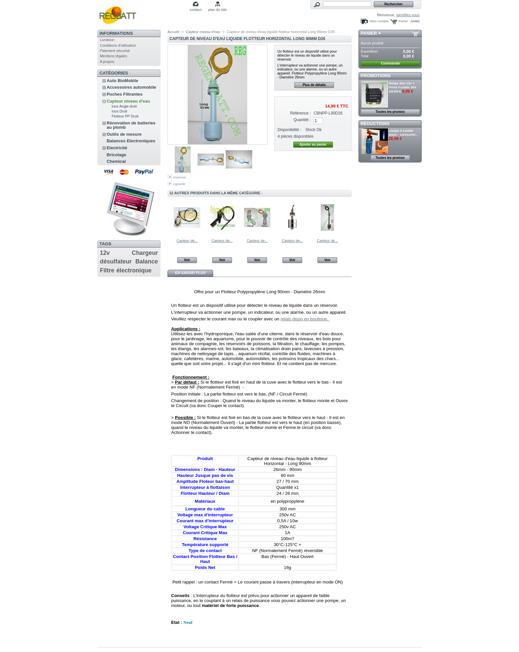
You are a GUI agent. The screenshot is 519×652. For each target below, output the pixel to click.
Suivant (348, 217)
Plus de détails (314, 85)
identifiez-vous (407, 15)
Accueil (173, 32)
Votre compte (378, 21)
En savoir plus (190, 273)
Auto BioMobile (122, 80)
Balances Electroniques (131, 140)
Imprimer (179, 177)
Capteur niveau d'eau (128, 101)
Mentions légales (113, 56)
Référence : (300, 113)
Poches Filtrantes (124, 94)
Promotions (376, 75)
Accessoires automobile (131, 87)
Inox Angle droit (124, 106)
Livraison (107, 40)
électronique (134, 270)
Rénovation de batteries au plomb (131, 125)
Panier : (404, 21)
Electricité (117, 147)
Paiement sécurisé (115, 51)
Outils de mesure (124, 134)
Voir (187, 260)
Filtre (107, 270)
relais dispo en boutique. (304, 318)
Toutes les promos (390, 112)
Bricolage (116, 154)
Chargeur (145, 253)
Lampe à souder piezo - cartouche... (403, 132)
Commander (390, 63)
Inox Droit (119, 111)
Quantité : (302, 119)
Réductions (375, 123)
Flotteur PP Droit (125, 116)
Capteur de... (187, 241)
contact (195, 10)
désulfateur (116, 261)
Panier (369, 33)
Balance (146, 261)
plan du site (217, 10)
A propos (107, 62)
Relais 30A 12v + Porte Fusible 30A (402, 85)
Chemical (116, 161)
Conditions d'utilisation (118, 45)
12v (105, 253)
